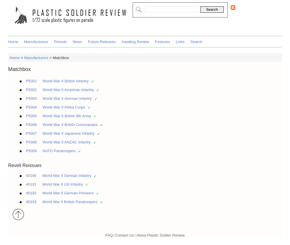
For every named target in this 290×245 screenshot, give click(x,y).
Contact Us (124, 235)
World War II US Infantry (62, 184)
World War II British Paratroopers (69, 202)
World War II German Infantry (67, 98)
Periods (60, 42)
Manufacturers (36, 42)
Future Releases (101, 42)
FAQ (109, 235)
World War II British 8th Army (67, 116)
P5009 (31, 151)
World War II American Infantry (68, 90)
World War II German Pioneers (68, 193)
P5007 (31, 133)
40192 (31, 193)
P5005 (31, 116)
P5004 (31, 107)
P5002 (31, 90)
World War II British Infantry (66, 81)
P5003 (31, 98)
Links (180, 42)
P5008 (31, 142)
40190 (31, 175)
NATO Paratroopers (59, 151)
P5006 (31, 125)
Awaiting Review (135, 42)
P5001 (31, 81)
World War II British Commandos (70, 125)
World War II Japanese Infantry (69, 133)
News (77, 42)
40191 (31, 184)
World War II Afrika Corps (64, 107)
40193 (31, 202)
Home (13, 42)
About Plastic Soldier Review (160, 235)
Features (162, 42)
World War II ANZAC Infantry (67, 142)
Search (196, 42)
